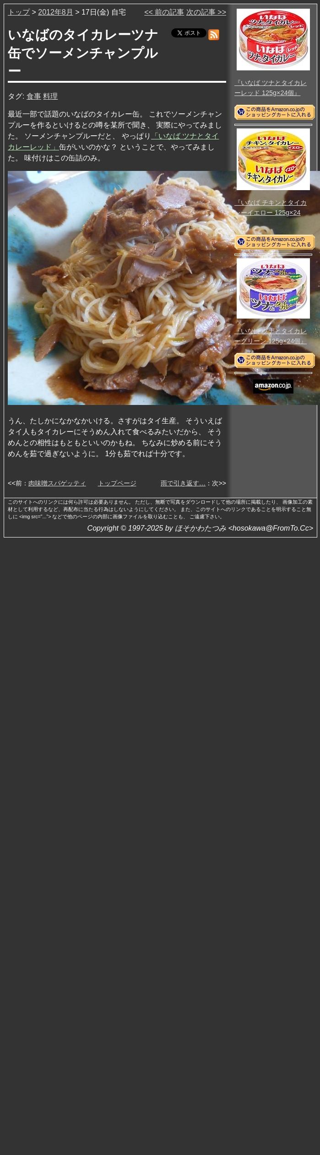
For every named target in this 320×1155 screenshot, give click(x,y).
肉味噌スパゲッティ (57, 483)
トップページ (117, 483)
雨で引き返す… (183, 483)
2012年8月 (55, 12)
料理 (50, 96)
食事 (34, 96)
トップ (19, 12)
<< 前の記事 (164, 12)
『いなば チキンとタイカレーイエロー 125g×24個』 (270, 212)
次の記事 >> (206, 12)
